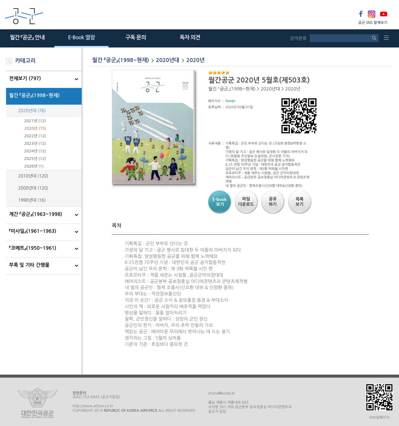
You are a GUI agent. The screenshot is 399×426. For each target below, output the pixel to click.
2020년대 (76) (32, 111)
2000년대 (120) (33, 188)
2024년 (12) (35, 151)
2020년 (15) (35, 128)
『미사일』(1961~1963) (32, 231)
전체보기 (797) (25, 78)
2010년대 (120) (33, 176)
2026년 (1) (34, 166)
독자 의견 (190, 37)
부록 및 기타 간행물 (29, 265)
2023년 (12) (35, 143)
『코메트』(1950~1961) (32, 248)
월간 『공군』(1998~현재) (34, 95)
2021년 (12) (35, 121)
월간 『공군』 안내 (27, 37)
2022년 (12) (35, 136)
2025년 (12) (35, 159)
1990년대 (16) (32, 200)
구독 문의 (135, 37)
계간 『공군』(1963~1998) (35, 214)
